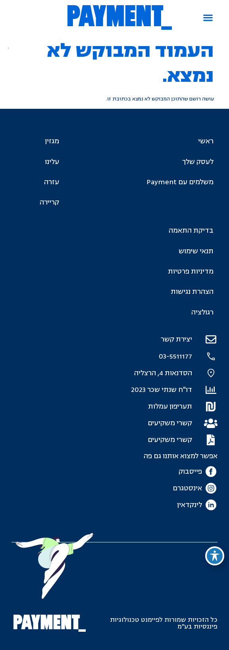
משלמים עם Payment (180, 182)
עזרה (51, 182)
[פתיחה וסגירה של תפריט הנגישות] (214, 555)
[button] (208, 17)
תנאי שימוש (196, 251)
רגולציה (202, 312)
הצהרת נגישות (192, 292)
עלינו (52, 162)
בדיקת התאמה (191, 230)
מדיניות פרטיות (191, 271)
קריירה (49, 202)
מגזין (52, 141)
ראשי (206, 141)
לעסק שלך (198, 162)
